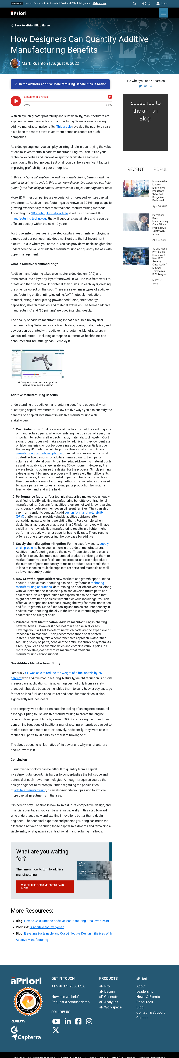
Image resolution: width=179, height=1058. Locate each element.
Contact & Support (150, 1012)
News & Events (148, 997)
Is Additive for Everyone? (47, 927)
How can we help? (65, 997)
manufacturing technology (29, 218)
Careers (142, 1018)
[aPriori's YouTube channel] (56, 1021)
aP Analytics (108, 1002)
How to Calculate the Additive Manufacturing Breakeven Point (66, 921)
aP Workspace (110, 1007)
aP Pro (104, 986)
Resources (144, 1002)
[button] (134, 3)
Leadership (144, 991)
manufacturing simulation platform (40, 453)
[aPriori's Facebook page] (78, 1021)
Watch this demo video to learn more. (42, 887)
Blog (140, 1007)
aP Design (107, 991)
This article (64, 126)
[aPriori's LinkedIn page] (68, 1021)
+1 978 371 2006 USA (68, 986)
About (141, 986)
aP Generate (108, 997)
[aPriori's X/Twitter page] (55, 1030)
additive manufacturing (30, 790)
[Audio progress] (68, 101)
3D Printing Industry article (49, 213)
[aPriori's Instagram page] (89, 1021)
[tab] (136, 169)
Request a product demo (70, 1002)
